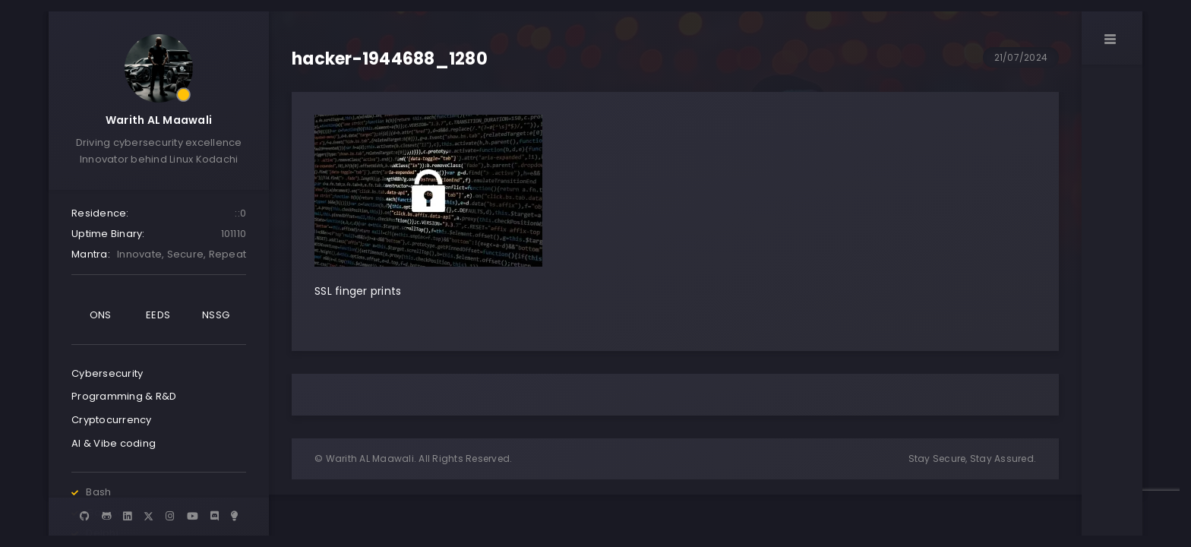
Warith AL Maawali (159, 120)
